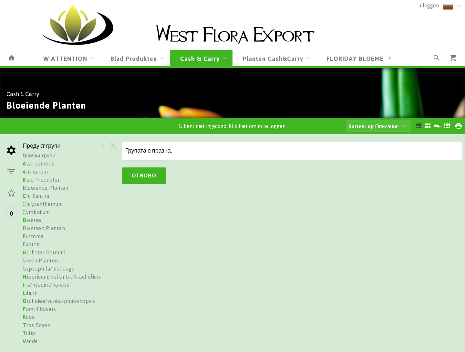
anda (30, 341)
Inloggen (428, 5)
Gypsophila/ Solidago (49, 268)
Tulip (29, 333)
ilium (30, 293)
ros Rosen (36, 325)
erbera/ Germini (44, 252)
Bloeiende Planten (45, 188)
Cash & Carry (200, 58)
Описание (373, 126)
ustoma (33, 236)
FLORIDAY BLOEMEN (357, 58)
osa (28, 317)
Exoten (31, 244)
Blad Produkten (133, 58)
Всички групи (39, 155)
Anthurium (35, 171)
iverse (32, 220)
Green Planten (40, 260)
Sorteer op (361, 126)
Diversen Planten (44, 228)
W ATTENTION (65, 58)
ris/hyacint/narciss (46, 285)
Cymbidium (36, 212)
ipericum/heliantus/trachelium (62, 276)
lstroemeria (39, 163)
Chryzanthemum (43, 204)
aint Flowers (39, 309)
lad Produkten (42, 179)
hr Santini (36, 196)
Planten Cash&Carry (273, 58)
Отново (144, 175)
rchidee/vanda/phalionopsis (59, 301)
